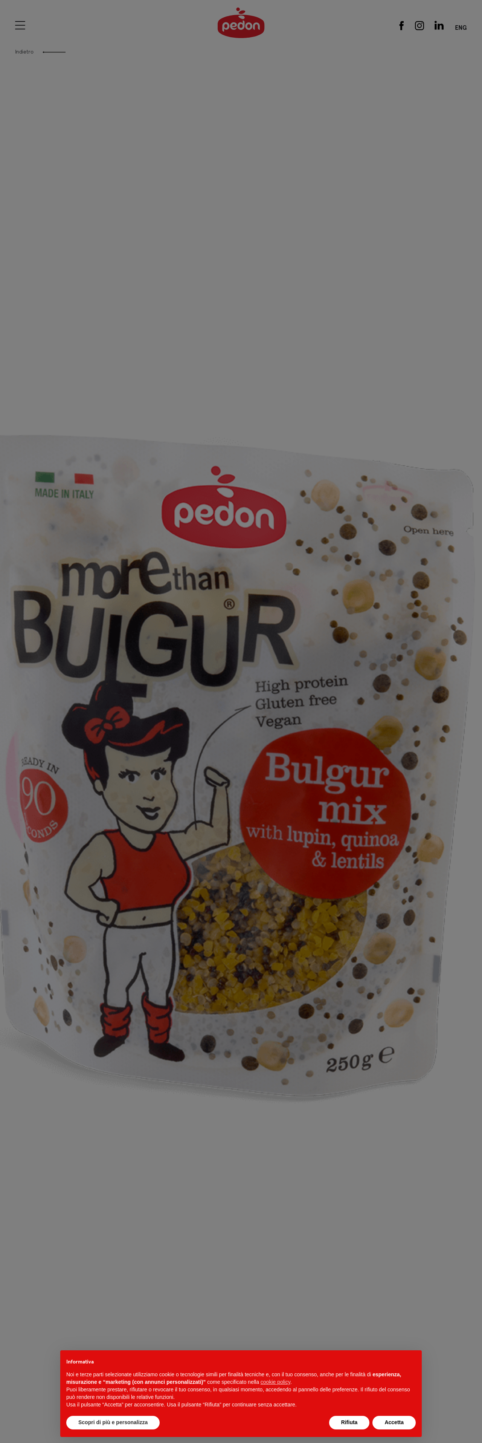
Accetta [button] (394, 1422)
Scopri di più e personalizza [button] (113, 1422)
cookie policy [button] (275, 1382)
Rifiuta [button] (349, 1422)
